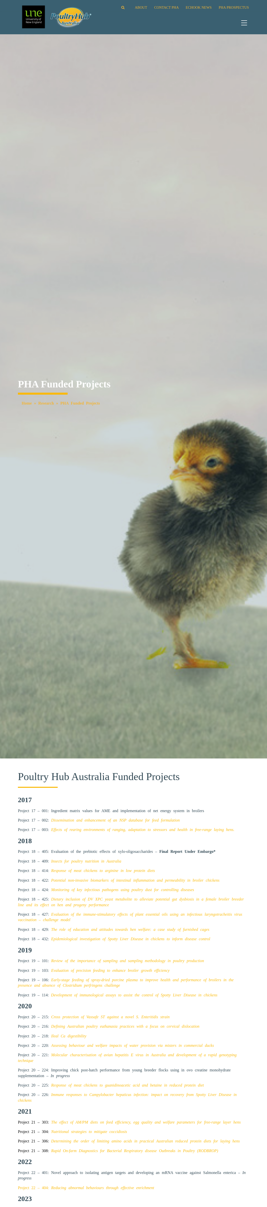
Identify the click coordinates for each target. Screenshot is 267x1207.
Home (27, 403)
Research (46, 403)
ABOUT (141, 7)
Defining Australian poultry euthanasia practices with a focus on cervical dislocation (125, 1026)
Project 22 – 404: (86, 1188)
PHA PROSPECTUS (234, 7)
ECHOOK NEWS (199, 7)
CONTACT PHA (166, 7)
